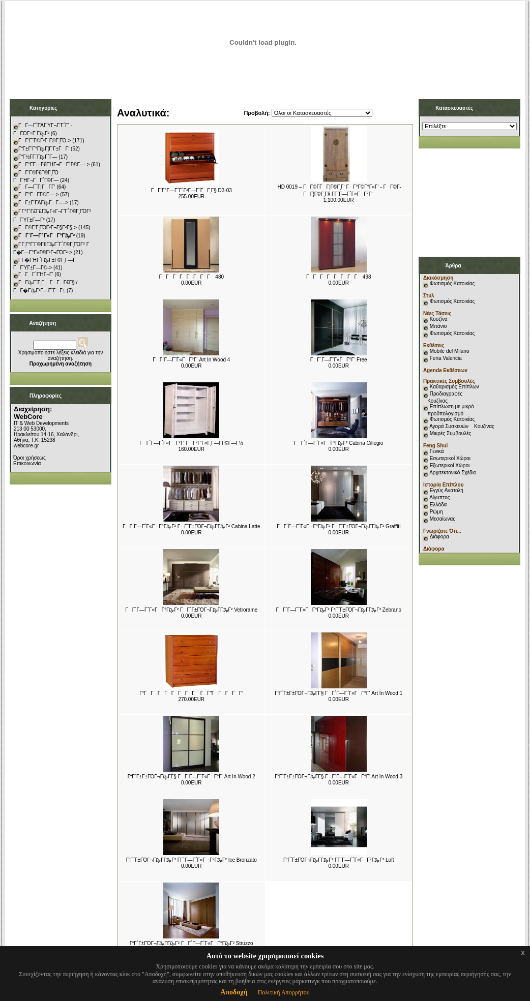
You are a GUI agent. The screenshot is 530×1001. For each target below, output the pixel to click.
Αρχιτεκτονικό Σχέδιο (452, 472)
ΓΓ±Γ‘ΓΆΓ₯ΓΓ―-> (43, 202)
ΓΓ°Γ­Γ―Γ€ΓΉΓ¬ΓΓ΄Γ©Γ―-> (54, 164)
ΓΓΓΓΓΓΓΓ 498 (338, 277)
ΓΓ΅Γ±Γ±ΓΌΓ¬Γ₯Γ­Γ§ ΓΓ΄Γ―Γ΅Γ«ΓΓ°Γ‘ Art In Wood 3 (338, 776)
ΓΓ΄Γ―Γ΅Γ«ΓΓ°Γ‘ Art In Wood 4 (191, 359)
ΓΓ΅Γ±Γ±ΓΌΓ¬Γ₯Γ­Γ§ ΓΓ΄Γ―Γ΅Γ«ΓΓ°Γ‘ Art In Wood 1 (338, 693)
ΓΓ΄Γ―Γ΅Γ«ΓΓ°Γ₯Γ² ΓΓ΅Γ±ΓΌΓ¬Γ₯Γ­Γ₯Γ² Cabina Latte (191, 526)
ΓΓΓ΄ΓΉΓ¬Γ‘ (35, 274)
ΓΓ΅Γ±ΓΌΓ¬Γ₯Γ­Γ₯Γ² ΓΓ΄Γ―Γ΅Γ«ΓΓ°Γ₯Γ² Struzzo (191, 943)
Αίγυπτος (439, 497)
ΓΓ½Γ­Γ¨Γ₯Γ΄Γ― (37, 157)
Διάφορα (439, 536)
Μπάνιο (438, 326)
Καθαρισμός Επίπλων (453, 386)
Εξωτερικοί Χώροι (450, 465)
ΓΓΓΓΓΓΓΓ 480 (191, 277)
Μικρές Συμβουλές (451, 433)
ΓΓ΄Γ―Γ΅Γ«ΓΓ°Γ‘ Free (338, 359)
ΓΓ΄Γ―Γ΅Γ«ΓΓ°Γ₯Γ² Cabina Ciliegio (338, 443)
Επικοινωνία (27, 463)
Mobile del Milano (449, 351)
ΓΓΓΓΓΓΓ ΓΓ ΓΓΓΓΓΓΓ (191, 693)
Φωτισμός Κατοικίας (452, 283)
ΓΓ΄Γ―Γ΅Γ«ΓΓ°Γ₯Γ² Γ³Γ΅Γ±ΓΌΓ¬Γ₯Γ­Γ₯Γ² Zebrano (338, 610)
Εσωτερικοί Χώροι (450, 458)
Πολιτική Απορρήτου (284, 992)
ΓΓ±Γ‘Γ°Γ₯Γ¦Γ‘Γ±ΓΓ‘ (43, 148)
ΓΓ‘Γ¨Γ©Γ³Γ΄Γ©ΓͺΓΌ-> (44, 140)
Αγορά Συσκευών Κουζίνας (461, 426)
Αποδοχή (233, 992)
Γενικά (437, 451)
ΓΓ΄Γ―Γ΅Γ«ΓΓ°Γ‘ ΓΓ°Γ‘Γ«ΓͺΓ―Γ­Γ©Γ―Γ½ (191, 443)
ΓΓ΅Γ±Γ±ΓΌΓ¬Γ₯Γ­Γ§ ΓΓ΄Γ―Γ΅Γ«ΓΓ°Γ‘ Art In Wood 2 (191, 776)
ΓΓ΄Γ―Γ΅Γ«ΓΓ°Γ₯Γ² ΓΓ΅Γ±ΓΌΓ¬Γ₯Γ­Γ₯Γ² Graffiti (338, 526)
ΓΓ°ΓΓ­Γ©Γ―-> (38, 194)
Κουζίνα (439, 319)
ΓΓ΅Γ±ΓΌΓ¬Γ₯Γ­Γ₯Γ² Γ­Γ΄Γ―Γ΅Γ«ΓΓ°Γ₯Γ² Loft (338, 860)
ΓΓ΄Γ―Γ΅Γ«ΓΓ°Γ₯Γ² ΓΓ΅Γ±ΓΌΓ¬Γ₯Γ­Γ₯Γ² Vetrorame (191, 610)
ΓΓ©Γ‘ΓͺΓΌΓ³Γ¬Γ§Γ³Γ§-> (47, 227)
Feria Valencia (446, 358)
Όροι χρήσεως (29, 458)
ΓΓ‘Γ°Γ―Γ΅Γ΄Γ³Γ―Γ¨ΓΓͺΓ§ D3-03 (191, 190)
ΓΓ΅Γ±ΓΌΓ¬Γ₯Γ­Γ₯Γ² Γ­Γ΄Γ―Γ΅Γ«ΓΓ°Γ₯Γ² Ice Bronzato (191, 860)
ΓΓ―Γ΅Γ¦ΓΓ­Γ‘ (36, 187)
